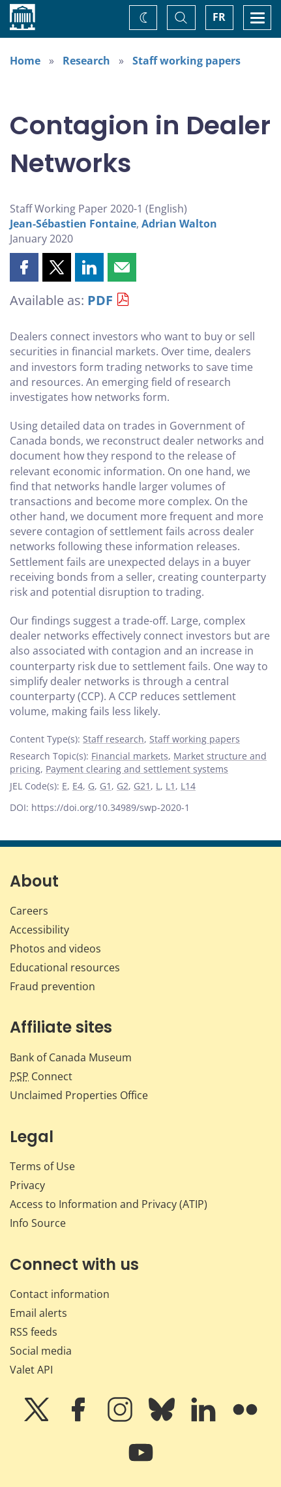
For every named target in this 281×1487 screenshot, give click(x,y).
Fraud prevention (52, 986)
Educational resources (65, 967)
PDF (100, 300)
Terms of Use (42, 1166)
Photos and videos (55, 948)
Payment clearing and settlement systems (137, 769)
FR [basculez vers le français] (219, 17)
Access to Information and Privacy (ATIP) (108, 1204)
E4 (77, 786)
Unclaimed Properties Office (79, 1095)
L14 (188, 786)
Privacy (27, 1185)
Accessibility (39, 929)
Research (86, 60)
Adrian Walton (179, 223)
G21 (142, 786)
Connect (41, 1076)
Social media (41, 1351)
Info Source (38, 1223)
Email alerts (38, 1313)
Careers (29, 911)
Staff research (113, 739)
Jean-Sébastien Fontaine (73, 223)
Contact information (60, 1294)
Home (25, 60)
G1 (105, 786)
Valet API (31, 1369)
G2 (122, 786)
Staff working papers (186, 60)
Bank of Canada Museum (71, 1057)
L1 (170, 786)
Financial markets (129, 756)
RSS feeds (33, 1332)
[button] (24, 267)
